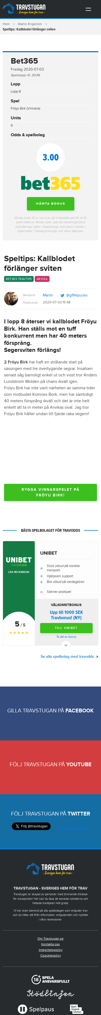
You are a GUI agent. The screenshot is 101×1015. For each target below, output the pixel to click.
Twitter (79, 814)
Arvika (42, 279)
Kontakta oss (50, 944)
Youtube (79, 764)
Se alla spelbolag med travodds (67, 656)
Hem (6, 24)
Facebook (79, 711)
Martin (48, 295)
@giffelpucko (77, 295)
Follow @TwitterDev (72, 829)
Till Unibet (66, 628)
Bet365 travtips (19, 279)
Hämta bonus (50, 204)
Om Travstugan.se (50, 938)
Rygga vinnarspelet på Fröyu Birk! (51, 492)
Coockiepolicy (50, 955)
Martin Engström (30, 24)
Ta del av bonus (66, 637)
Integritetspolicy (50, 950)
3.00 (51, 157)
